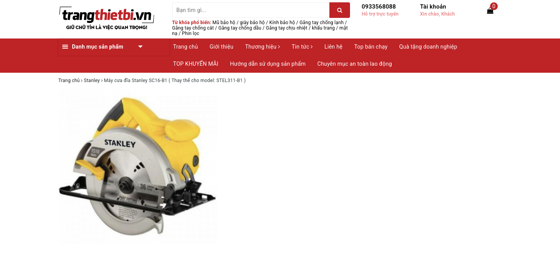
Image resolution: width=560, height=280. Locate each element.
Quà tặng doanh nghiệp (428, 47)
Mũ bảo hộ (223, 22)
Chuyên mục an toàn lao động (354, 64)
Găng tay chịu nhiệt (287, 28)
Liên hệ (333, 47)
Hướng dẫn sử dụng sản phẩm (268, 64)
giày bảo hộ (252, 22)
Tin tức (302, 47)
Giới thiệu (221, 47)
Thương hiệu (262, 47)
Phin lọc (191, 33)
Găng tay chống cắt (193, 28)
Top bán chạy (371, 47)
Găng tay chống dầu (240, 28)
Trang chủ (185, 47)
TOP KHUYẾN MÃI (196, 64)
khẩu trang (323, 28)
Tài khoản (433, 6)
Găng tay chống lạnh (321, 22)
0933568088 (379, 6)
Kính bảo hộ (282, 22)
